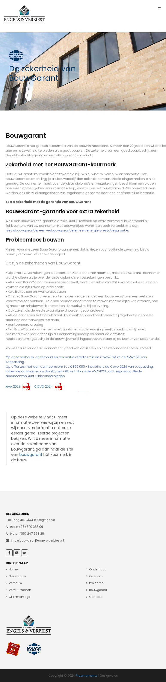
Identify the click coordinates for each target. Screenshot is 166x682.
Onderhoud (97, 569)
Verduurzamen (20, 590)
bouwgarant (31, 454)
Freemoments (86, 675)
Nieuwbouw (17, 576)
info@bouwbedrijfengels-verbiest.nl (37, 540)
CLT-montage (19, 597)
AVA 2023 (18, 386)
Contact (95, 597)
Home (13, 569)
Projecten (96, 583)
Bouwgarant (98, 590)
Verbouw (15, 583)
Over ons (96, 576)
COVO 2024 (46, 386)
